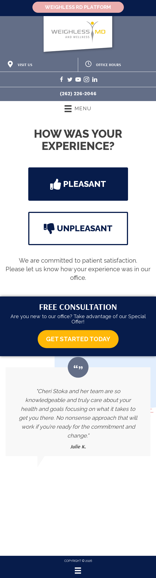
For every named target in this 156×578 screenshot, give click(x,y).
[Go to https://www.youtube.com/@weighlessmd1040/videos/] (78, 80)
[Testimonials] (78, 411)
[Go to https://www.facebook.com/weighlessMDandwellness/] (61, 80)
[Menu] (78, 570)
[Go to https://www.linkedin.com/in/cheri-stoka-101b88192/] (95, 80)
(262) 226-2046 (78, 93)
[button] (78, 184)
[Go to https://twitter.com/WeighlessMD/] (70, 80)
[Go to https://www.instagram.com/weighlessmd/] (86, 80)
